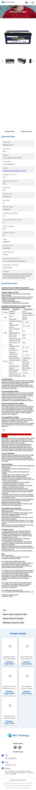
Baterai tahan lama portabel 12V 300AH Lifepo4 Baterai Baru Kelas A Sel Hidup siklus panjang (9, 717)
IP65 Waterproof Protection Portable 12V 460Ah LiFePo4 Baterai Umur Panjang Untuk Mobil (26, 688)
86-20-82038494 (10, 758)
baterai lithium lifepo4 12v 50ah (15, 614)
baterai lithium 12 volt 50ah (13, 618)
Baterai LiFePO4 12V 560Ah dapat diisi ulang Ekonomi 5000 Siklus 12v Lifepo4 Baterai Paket (9, 688)
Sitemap (23, 780)
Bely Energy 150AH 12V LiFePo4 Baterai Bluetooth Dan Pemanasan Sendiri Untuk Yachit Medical (9, 658)
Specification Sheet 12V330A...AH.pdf (14, 170)
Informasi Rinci (9, 131)
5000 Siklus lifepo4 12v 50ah (13, 623)
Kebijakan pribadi (15, 780)
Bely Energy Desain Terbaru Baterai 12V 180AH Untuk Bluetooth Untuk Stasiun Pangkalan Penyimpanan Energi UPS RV (27, 658)
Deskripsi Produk (26, 131)
